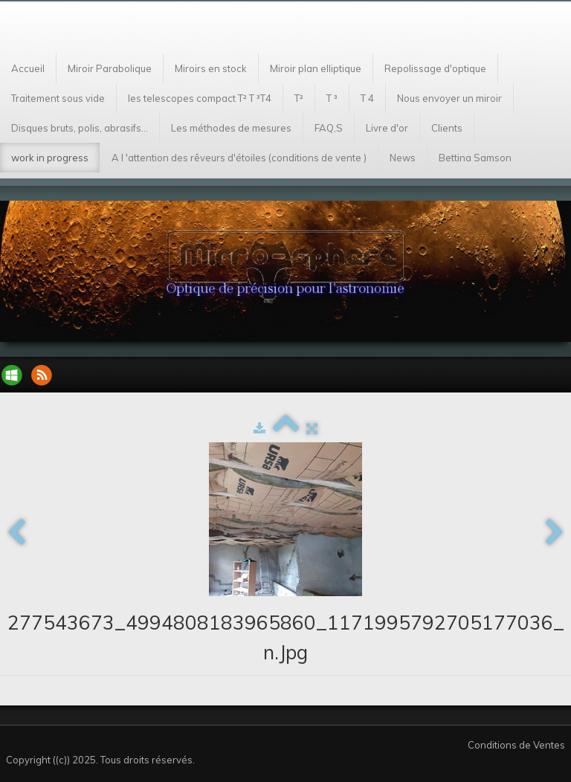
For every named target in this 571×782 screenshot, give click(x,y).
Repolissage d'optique (435, 68)
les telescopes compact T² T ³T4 (199, 98)
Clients (446, 128)
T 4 (367, 98)
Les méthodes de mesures (231, 128)
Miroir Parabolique (110, 68)
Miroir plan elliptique (315, 68)
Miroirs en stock (211, 68)
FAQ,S (328, 128)
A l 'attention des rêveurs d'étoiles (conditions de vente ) (239, 158)
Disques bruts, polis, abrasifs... (79, 128)
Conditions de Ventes (516, 745)
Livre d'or (387, 128)
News (403, 158)
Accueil (28, 68)
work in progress (49, 158)
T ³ (332, 98)
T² (298, 98)
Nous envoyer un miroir (449, 98)
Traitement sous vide (58, 98)
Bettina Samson (475, 158)
